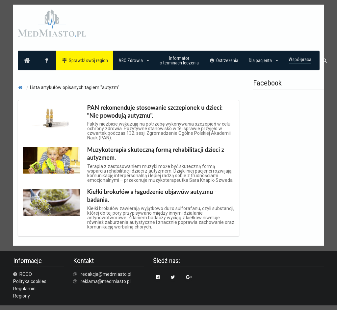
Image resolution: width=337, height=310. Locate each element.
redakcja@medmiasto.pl (106, 274)
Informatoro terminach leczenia (179, 60)
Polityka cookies (29, 281)
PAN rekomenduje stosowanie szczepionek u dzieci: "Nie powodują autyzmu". (155, 111)
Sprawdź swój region (85, 60)
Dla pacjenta (263, 60)
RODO (22, 274)
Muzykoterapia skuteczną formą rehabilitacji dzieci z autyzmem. (155, 153)
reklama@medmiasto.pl (106, 281)
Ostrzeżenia (224, 60)
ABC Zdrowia (133, 60)
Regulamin (24, 288)
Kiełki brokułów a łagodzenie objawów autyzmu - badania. (152, 195)
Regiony (21, 295)
